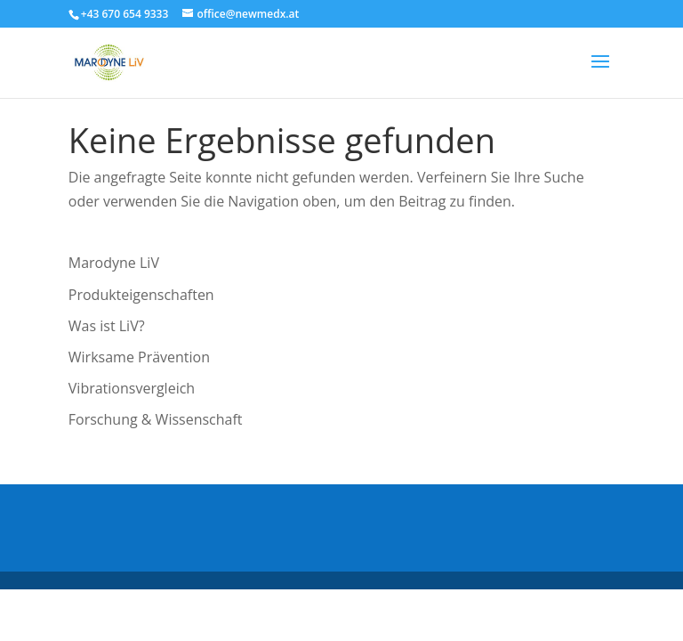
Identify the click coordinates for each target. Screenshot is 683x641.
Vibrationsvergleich (131, 388)
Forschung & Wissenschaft (155, 419)
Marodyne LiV (113, 262)
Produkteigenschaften (141, 294)
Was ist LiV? (106, 326)
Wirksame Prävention (139, 357)
